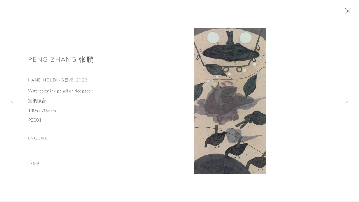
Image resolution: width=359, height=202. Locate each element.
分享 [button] (36, 165)
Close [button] (349, 12)
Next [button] (347, 101)
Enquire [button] (38, 140)
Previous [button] (12, 101)
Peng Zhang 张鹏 (61, 61)
